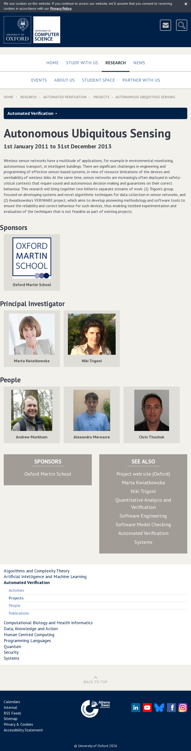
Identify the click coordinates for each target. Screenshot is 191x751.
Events (39, 80)
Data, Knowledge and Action (31, 628)
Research (117, 61)
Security (11, 652)
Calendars (12, 701)
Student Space (98, 80)
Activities (16, 590)
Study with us (82, 62)
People (14, 605)
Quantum (12, 646)
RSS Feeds (12, 713)
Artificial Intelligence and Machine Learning (45, 576)
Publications (19, 613)
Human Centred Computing (29, 634)
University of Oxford (93, 746)
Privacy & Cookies (18, 724)
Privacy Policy (61, 8)
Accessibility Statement (23, 729)
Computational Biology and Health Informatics (48, 622)
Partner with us (141, 80)
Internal (10, 707)
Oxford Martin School (47, 474)
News (139, 62)
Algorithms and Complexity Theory (36, 571)
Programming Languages (27, 640)
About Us (64, 80)
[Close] (186, 4)
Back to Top (96, 679)
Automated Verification (65, 97)
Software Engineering (143, 516)
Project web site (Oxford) (143, 474)
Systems (143, 542)
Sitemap (10, 718)
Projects (101, 97)
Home (52, 62)
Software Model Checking (143, 524)
